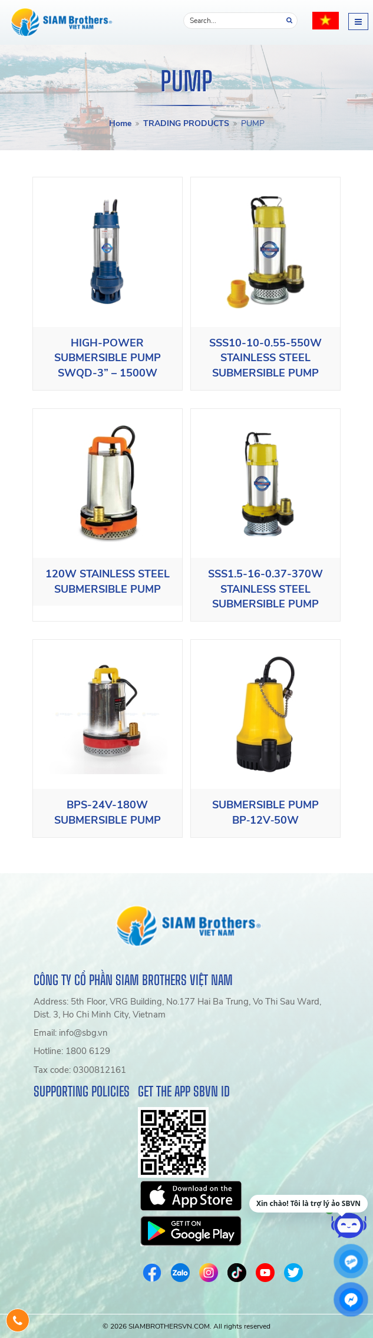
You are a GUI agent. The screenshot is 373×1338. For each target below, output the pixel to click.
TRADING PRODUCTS (186, 123)
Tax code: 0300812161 (80, 1070)
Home (120, 123)
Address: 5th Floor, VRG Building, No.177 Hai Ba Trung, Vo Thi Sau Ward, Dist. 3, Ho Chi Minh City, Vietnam (177, 1008)
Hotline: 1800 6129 (72, 1051)
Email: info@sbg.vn (71, 1033)
